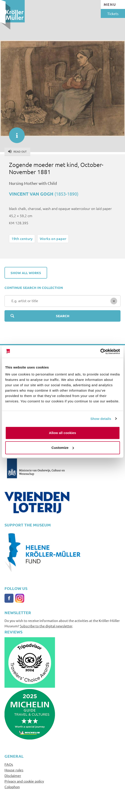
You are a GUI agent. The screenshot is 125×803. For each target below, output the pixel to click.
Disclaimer (12, 775)
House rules (13, 770)
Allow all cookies (62, 433)
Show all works (26, 273)
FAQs (8, 764)
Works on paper (53, 238)
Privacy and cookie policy (24, 781)
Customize (62, 448)
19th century (22, 238)
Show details (100, 419)
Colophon (12, 786)
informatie (14, 133)
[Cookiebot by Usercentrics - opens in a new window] (100, 351)
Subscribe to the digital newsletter (46, 626)
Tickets (112, 13)
